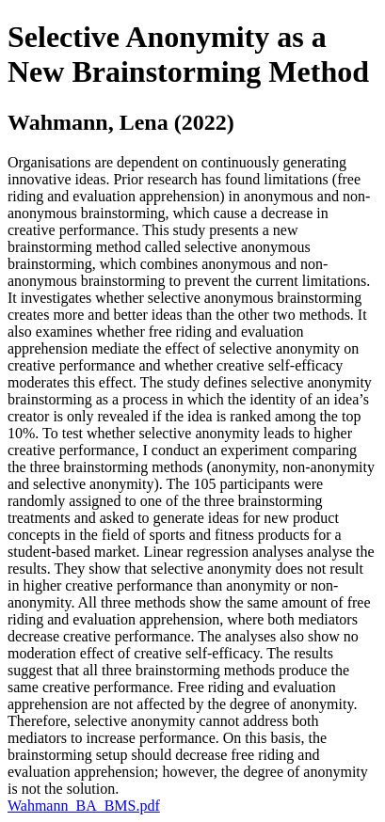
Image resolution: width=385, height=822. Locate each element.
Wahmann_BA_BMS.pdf (84, 806)
